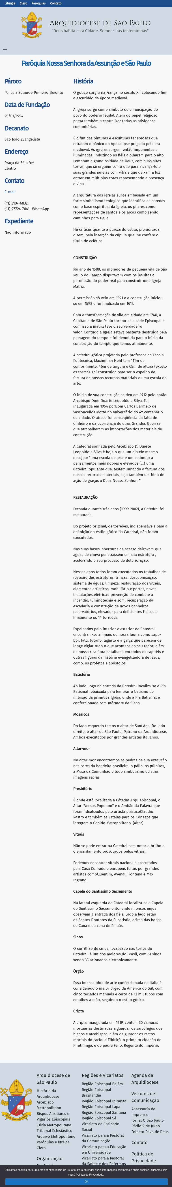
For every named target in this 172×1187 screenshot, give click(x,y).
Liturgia (9, 3)
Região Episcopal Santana (104, 1112)
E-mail (10, 192)
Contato (55, 3)
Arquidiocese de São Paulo (100, 23)
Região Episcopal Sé (99, 1118)
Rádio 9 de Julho (145, 1126)
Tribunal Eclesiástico (54, 1130)
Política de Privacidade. (90, 1174)
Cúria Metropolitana (54, 1125)
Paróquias (39, 3)
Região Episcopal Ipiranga (104, 1101)
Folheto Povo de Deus (150, 1131)
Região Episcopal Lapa (101, 1106)
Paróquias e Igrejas (53, 1142)
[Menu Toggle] (5, 50)
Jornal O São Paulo (147, 1120)
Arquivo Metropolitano (56, 1136)
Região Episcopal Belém (102, 1084)
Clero (23, 3)
